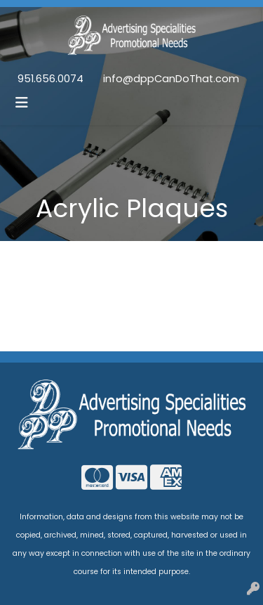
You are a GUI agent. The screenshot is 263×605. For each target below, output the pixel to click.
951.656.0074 (50, 79)
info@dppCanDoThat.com (171, 79)
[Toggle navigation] (21, 102)
